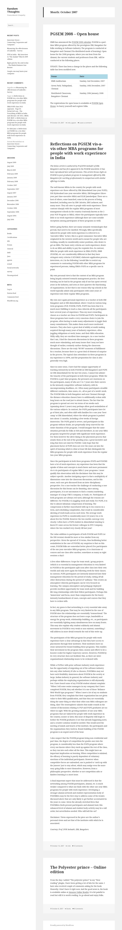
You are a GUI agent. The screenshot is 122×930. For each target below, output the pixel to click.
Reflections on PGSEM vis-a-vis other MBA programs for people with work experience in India (17, 133)
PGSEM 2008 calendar (81, 42)
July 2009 (10, 166)
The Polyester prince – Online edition (78, 869)
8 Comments (78, 909)
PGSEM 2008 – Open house (74, 33)
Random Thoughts (13, 10)
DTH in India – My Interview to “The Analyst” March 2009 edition (17, 56)
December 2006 (13, 200)
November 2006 (13, 204)
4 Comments (78, 846)
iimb (9, 252)
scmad (9, 264)
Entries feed (11, 293)
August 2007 (11, 193)
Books (9, 233)
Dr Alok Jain (11, 129)
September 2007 (13, 189)
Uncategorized (12, 275)
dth (8, 241)
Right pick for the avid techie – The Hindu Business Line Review (17, 65)
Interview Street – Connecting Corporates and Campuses (17, 42)
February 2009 (12, 174)
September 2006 (13, 212)
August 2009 (11, 162)
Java (8, 256)
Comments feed (13, 297)
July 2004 (10, 219)
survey (9, 272)
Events (9, 245)
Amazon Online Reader (79, 892)
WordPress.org (12, 301)
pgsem (9, 260)
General (10, 249)
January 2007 (12, 197)
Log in (9, 289)
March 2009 (11, 170)
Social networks (13, 268)
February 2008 (12, 181)
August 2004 (11, 216)
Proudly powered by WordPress (62, 925)
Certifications (12, 237)
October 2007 (12, 185)
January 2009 (12, 178)
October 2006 (12, 208)
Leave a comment (85, 123)
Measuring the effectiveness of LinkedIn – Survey (17, 89)
